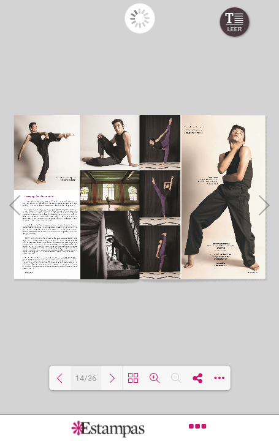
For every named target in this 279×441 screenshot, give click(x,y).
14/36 (86, 378)
